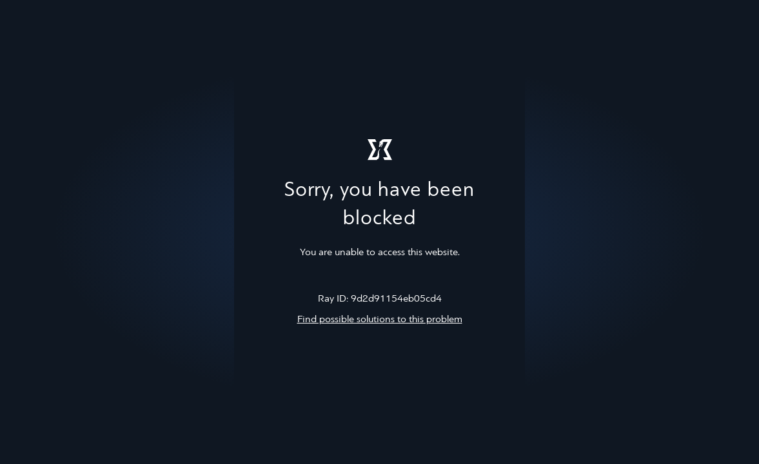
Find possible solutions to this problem (379, 319)
